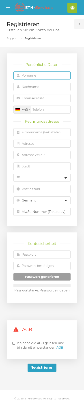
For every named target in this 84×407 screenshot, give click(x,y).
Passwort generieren (42, 277)
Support (12, 38)
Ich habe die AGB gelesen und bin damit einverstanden (40, 345)
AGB (59, 348)
